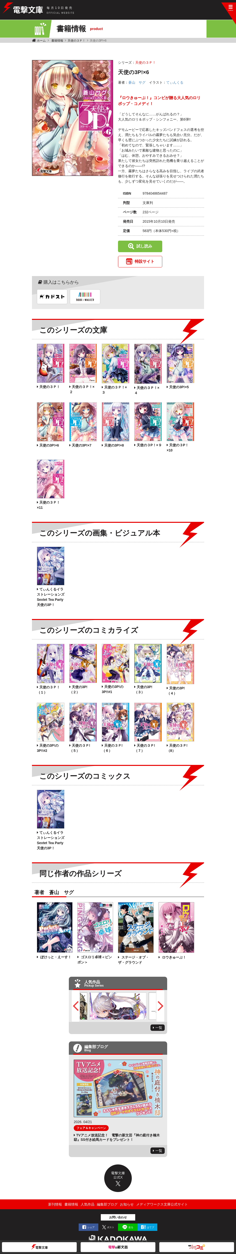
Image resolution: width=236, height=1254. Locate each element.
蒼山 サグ (137, 82)
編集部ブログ (107, 1204)
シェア (91, 1227)
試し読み (144, 246)
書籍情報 (57, 40)
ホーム (41, 40)
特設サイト (144, 261)
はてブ (150, 1227)
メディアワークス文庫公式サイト (162, 1204)
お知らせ (127, 1204)
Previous (75, 1006)
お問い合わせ (118, 1217)
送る (130, 1227)
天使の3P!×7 (81, 445)
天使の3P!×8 (114, 445)
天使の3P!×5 (179, 387)
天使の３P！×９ (149, 445)
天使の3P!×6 (49, 445)
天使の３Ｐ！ (76, 40)
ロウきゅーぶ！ (173, 957)
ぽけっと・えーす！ (55, 957)
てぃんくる (174, 82)
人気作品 (87, 1204)
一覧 (158, 1028)
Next (160, 1006)
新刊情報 (55, 1204)
